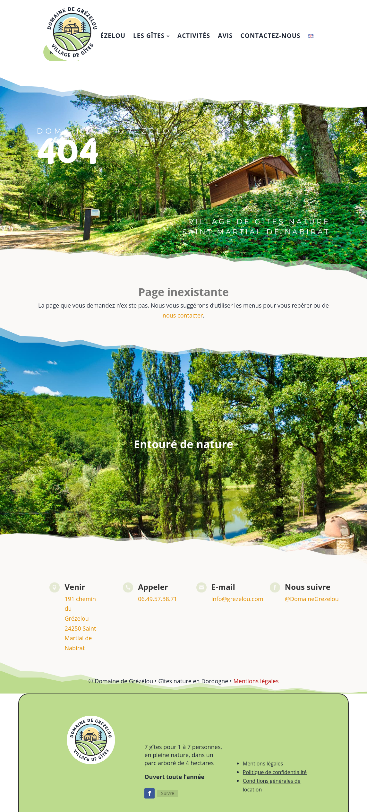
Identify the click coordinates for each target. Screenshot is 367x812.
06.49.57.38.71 (157, 599)
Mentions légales (255, 681)
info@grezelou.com (237, 599)
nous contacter (183, 315)
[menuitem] (151, 36)
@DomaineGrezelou (312, 599)
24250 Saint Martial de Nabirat (80, 638)
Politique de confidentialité (275, 772)
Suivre (167, 793)
